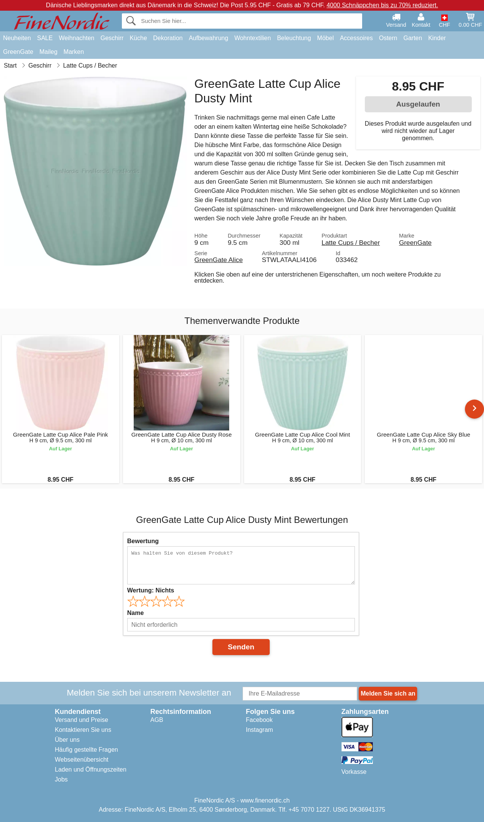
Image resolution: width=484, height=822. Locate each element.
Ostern (388, 38)
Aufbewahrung (208, 38)
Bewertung (143, 541)
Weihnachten (76, 38)
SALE (45, 38)
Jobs (61, 779)
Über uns (67, 739)
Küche (138, 38)
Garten (412, 38)
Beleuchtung (294, 38)
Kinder (437, 38)
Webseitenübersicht (81, 759)
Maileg (48, 52)
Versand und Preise (81, 720)
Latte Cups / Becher (351, 242)
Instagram (259, 730)
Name (135, 613)
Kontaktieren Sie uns (83, 730)
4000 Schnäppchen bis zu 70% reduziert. (382, 5)
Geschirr (111, 38)
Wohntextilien (252, 38)
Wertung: (150, 590)
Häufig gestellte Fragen (86, 749)
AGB (157, 720)
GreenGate (18, 52)
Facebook (259, 720)
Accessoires (356, 38)
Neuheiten (17, 38)
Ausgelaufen (418, 104)
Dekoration (168, 38)
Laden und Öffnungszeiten (90, 769)
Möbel (325, 38)
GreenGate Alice (218, 260)
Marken (73, 52)
